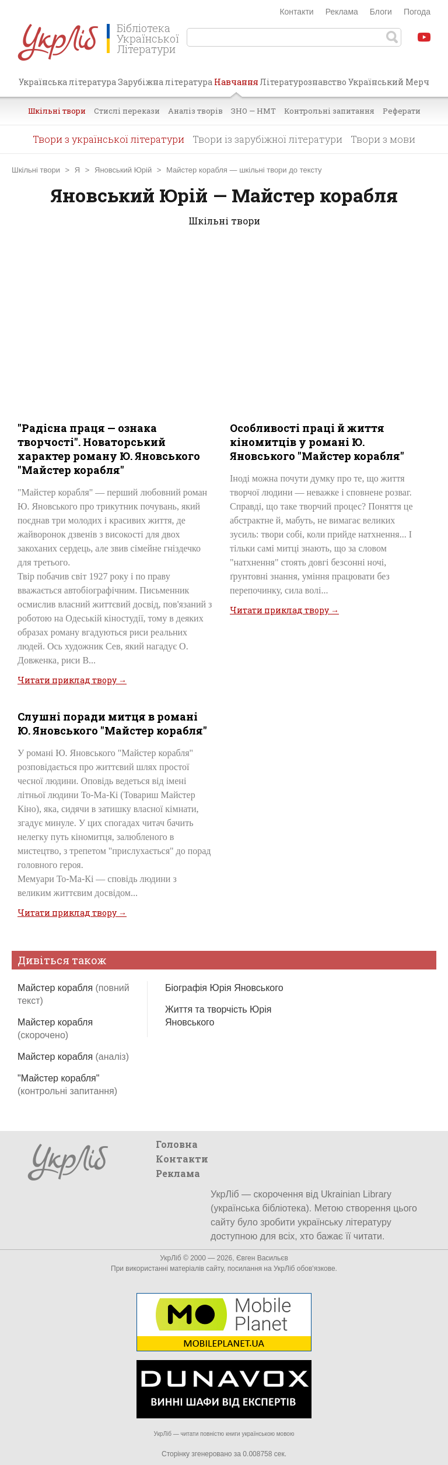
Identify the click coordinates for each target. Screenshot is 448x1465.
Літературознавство (303, 81)
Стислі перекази (127, 111)
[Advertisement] (224, 330)
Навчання (236, 86)
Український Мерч (388, 81)
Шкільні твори (57, 111)
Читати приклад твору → (72, 680)
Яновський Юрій (123, 170)
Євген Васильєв (262, 1258)
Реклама (342, 12)
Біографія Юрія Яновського (224, 988)
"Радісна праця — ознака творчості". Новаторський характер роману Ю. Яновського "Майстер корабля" (109, 449)
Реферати (402, 111)
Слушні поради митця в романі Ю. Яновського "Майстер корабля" (112, 723)
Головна (177, 1144)
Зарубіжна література (165, 81)
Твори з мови (383, 139)
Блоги (381, 12)
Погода (417, 12)
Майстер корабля (73, 1057)
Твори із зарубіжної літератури (267, 139)
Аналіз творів (195, 111)
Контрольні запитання (329, 111)
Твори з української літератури (108, 139)
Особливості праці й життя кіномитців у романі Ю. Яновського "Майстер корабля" (317, 442)
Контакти (296, 12)
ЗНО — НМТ (253, 111)
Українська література (67, 81)
